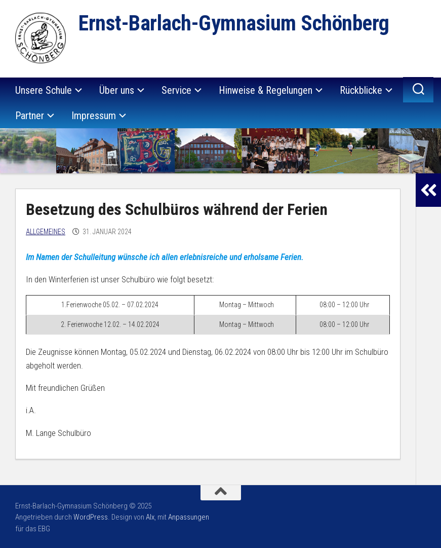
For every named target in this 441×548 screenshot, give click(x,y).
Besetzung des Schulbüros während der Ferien (177, 209)
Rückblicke (361, 90)
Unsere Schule (43, 90)
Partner (29, 116)
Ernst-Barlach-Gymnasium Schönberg (233, 23)
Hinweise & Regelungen (265, 90)
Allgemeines (45, 232)
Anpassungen (188, 517)
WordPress (90, 517)
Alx (150, 517)
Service (176, 90)
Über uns (116, 90)
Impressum (93, 116)
